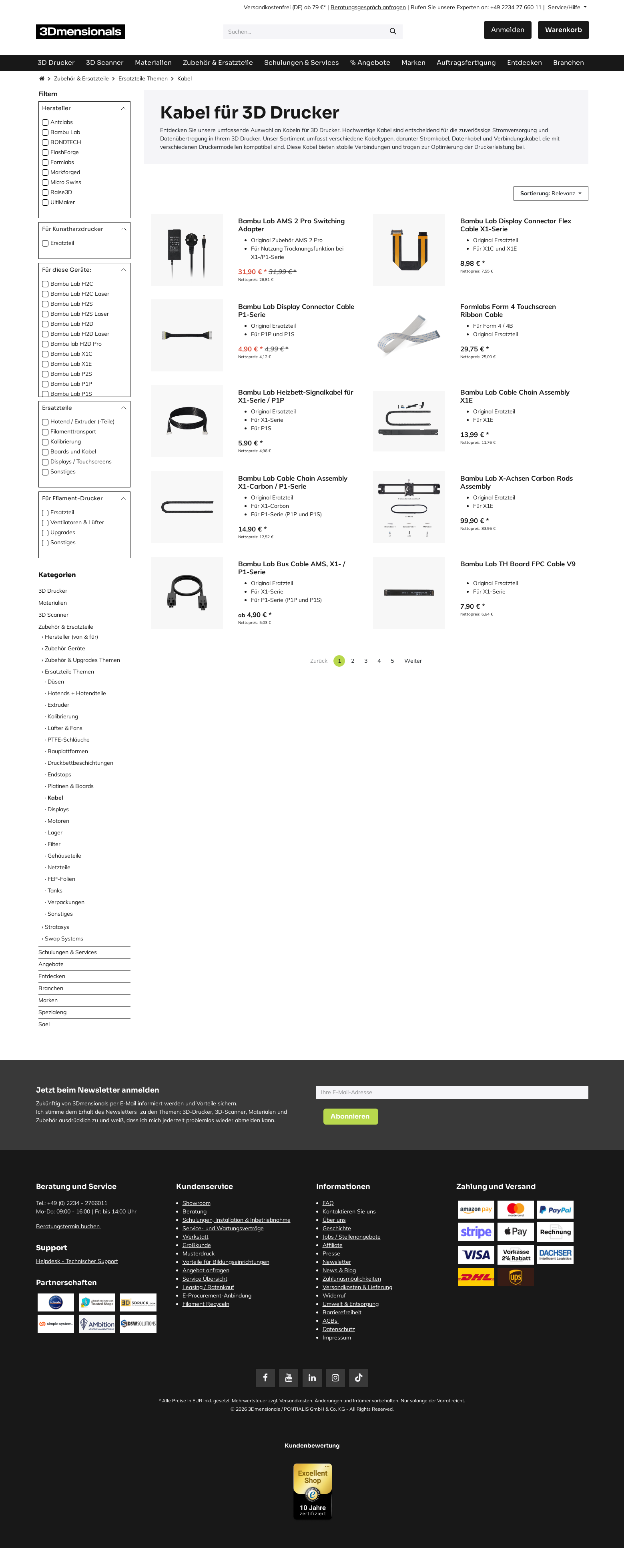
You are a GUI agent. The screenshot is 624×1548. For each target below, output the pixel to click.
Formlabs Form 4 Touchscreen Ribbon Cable (508, 311)
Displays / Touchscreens (81, 461)
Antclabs (61, 122)
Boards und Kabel (73, 451)
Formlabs (62, 162)
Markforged (65, 172)
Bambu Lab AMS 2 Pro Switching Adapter (291, 225)
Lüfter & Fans (65, 728)
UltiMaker (62, 202)
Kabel (55, 797)
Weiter (413, 660)
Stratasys (57, 926)
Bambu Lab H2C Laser (79, 293)
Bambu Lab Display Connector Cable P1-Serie (296, 311)
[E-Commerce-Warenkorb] (563, 30)
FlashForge (64, 152)
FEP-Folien (61, 878)
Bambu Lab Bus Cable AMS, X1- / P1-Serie (291, 568)
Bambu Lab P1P (71, 383)
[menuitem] (466, 62)
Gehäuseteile (64, 855)
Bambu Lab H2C (71, 283)
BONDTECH (65, 142)
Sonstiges (63, 471)
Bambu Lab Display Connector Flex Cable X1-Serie (515, 225)
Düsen (56, 681)
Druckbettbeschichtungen (80, 762)
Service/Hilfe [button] (565, 7)
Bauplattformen (68, 751)
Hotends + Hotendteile (77, 693)
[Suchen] (393, 31)
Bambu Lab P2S (71, 373)
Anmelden (507, 30)
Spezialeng (52, 1012)
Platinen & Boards (71, 786)
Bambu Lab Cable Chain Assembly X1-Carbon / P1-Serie (292, 482)
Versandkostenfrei (267, 7)
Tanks (55, 890)
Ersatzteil (62, 243)
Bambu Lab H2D (71, 323)
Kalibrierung (65, 441)
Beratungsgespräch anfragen (368, 7)
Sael (44, 1024)
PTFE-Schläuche (69, 739)
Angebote (51, 964)
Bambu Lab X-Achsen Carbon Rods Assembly (516, 482)
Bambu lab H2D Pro (76, 343)
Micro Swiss (65, 182)
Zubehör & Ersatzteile (81, 78)
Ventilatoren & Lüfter (77, 522)
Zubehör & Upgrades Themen (82, 660)
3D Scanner (53, 614)
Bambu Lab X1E (71, 363)
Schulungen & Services (67, 952)
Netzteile (59, 867)
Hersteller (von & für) (71, 636)
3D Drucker (52, 590)
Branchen (50, 988)
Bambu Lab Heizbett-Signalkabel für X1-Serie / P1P (295, 397)
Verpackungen (66, 902)
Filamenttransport (73, 431)
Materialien (52, 602)
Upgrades (62, 532)
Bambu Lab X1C (71, 353)
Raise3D (61, 192)
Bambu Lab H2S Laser (79, 313)
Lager (55, 832)
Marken (48, 1000)
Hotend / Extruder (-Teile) (82, 421)
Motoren (58, 820)
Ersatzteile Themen (143, 78)
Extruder (58, 704)
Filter (54, 844)
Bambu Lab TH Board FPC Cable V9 (518, 564)
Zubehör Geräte (65, 648)
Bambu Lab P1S (71, 393)
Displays (58, 809)
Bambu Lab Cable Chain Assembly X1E (515, 397)
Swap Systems (64, 938)
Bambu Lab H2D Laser (79, 333)
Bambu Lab (65, 132)
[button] (551, 193)
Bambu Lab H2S (71, 303)
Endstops (59, 774)
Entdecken (51, 976)
